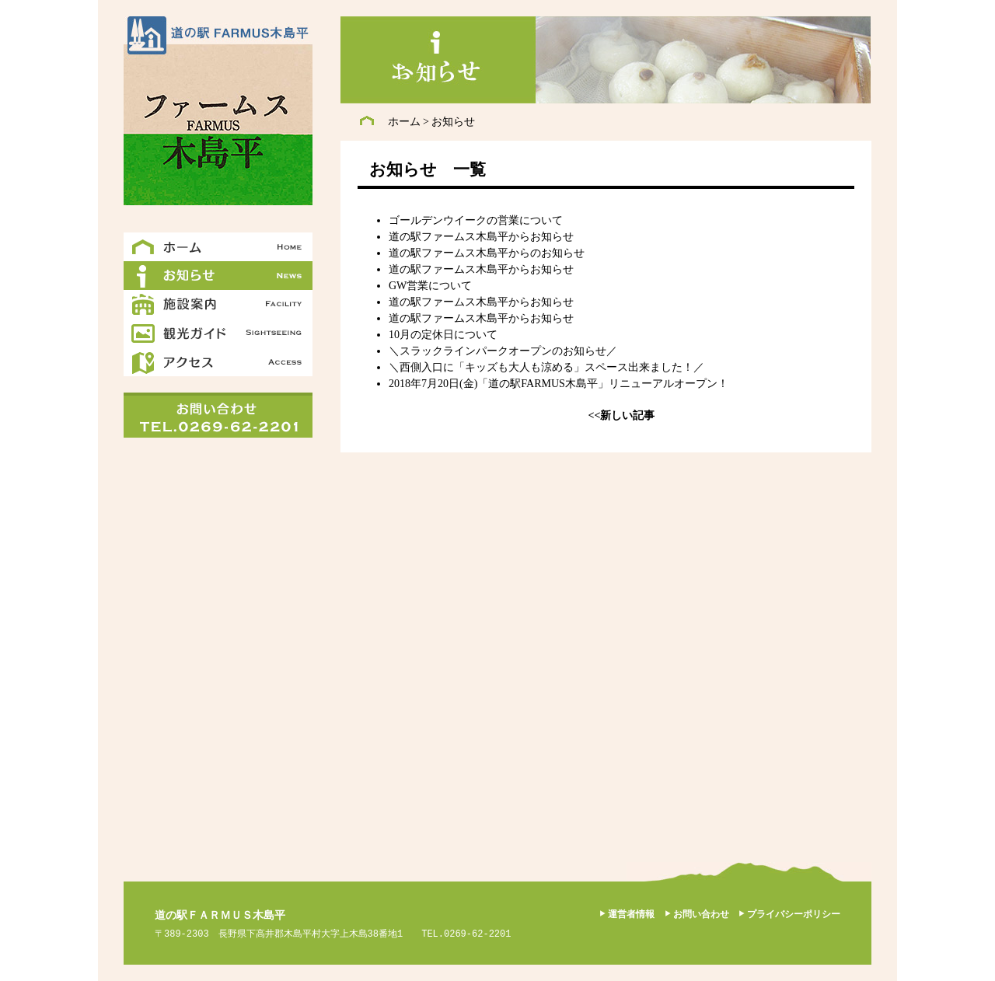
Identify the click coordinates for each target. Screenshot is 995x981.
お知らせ (453, 121)
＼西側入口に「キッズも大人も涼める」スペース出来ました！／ (546, 367)
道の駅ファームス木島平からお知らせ (481, 237)
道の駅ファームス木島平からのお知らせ (487, 253)
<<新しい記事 (621, 415)
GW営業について (430, 286)
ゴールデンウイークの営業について (476, 220)
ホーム (404, 121)
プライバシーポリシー (793, 914)
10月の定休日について (443, 334)
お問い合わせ (701, 914)
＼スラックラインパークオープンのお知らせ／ (503, 351)
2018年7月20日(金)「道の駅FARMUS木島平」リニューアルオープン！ (558, 383)
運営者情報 (631, 914)
